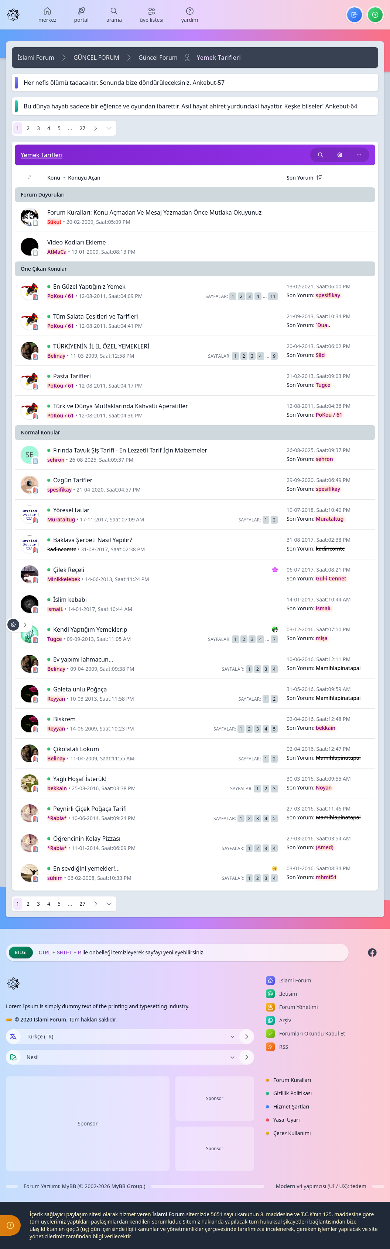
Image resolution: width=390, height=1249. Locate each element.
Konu (53, 177)
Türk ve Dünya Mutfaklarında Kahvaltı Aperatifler (120, 406)
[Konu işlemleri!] (340, 155)
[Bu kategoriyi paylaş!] (359, 155)
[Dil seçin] (13, 1036)
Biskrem (64, 719)
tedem (358, 1186)
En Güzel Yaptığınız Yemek (89, 286)
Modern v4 (289, 1186)
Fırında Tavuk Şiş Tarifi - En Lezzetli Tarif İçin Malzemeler (130, 450)
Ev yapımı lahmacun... (83, 659)
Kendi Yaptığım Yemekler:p (90, 629)
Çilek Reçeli (68, 570)
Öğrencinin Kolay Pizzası (86, 839)
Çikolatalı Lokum (76, 749)
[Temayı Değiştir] (130, 1057)
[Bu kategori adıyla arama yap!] (320, 155)
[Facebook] (372, 952)
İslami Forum (36, 57)
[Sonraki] (96, 128)
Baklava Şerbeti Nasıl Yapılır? (92, 540)
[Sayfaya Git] (109, 128)
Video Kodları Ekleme (76, 242)
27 (82, 128)
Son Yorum (300, 177)
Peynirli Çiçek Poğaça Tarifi (90, 809)
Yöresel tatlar (71, 510)
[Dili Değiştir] (130, 1036)
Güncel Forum (158, 57)
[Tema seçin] (13, 1057)
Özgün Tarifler (72, 480)
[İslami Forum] (13, 14)
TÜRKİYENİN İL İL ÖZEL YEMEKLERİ (101, 346)
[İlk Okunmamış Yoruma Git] (48, 286)
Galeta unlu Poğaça (80, 689)
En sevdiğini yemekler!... (86, 868)
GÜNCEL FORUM (96, 57)
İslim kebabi (70, 600)
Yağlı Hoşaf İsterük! (80, 779)
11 (273, 296)
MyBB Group (126, 1186)
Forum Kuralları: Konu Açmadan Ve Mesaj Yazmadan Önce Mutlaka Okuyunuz (154, 212)
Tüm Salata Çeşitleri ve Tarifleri (95, 316)
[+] (319, 178)
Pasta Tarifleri (72, 376)
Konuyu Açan (84, 177)
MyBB (69, 1186)
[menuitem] (47, 15)
